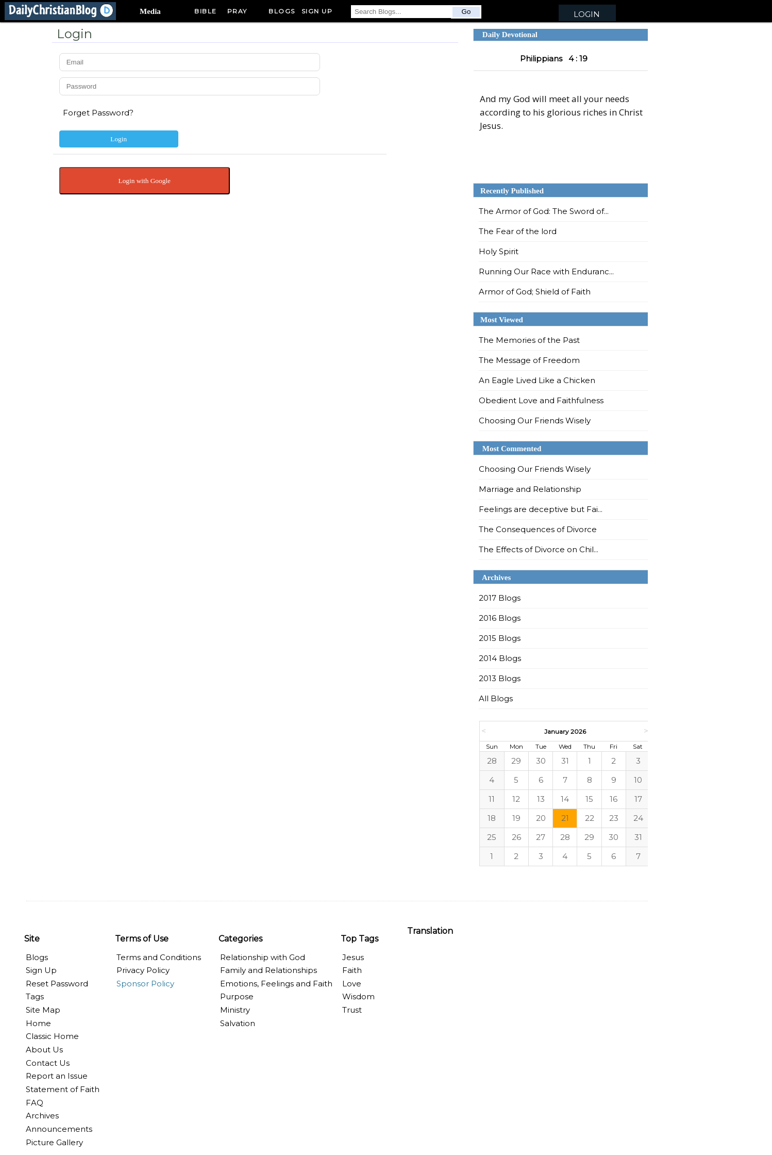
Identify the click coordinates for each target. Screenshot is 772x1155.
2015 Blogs (500, 638)
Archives (42, 1115)
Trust (352, 1010)
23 (613, 818)
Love (351, 983)
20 (541, 818)
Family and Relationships (268, 970)
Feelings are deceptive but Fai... (540, 509)
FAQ (34, 1103)
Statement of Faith (62, 1089)
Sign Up (41, 970)
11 (492, 799)
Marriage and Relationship (530, 489)
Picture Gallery (54, 1142)
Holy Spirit (498, 251)
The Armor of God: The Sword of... (544, 211)
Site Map (43, 1010)
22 (589, 818)
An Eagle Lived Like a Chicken (537, 380)
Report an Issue (57, 1076)
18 (492, 818)
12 (516, 799)
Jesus (353, 957)
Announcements (59, 1129)
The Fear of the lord (518, 231)
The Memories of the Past (529, 340)
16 (613, 799)
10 (638, 780)
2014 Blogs (500, 658)
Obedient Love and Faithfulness (541, 400)
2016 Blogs (500, 618)
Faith (352, 970)
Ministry (235, 1010)
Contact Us (48, 1063)
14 (565, 799)
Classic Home (52, 1036)
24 (638, 818)
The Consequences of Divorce (538, 529)
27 (540, 837)
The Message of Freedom (529, 360)
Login (587, 14)
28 (492, 761)
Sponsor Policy (145, 983)
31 (565, 761)
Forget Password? (98, 113)
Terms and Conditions (158, 957)
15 (589, 799)
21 (565, 818)
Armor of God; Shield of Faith (535, 291)
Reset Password (57, 983)
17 (638, 799)
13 (541, 799)
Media (150, 11)
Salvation (237, 1023)
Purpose (237, 996)
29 (516, 761)
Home (38, 1023)
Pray (237, 11)
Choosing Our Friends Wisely (535, 420)
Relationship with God (262, 957)
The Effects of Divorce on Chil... (538, 549)
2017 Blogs (500, 598)
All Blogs (496, 698)
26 (516, 837)
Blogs (281, 11)
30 (541, 761)
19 (516, 818)
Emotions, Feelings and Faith (276, 983)
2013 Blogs (500, 678)
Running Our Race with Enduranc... (546, 271)
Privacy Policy (143, 970)
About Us (44, 1049)
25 (491, 837)
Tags (35, 996)
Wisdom (358, 996)
